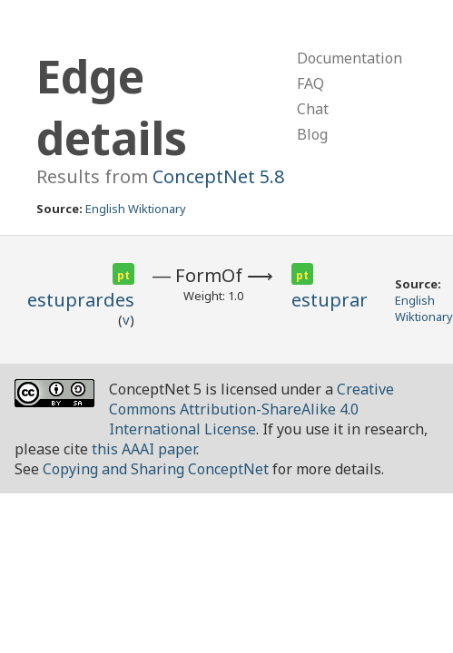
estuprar (329, 300)
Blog (312, 134)
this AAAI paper (144, 449)
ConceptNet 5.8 (218, 176)
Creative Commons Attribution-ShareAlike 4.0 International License (251, 409)
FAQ (310, 83)
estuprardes (80, 300)
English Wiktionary (135, 208)
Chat (313, 109)
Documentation (349, 58)
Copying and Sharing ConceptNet (156, 469)
